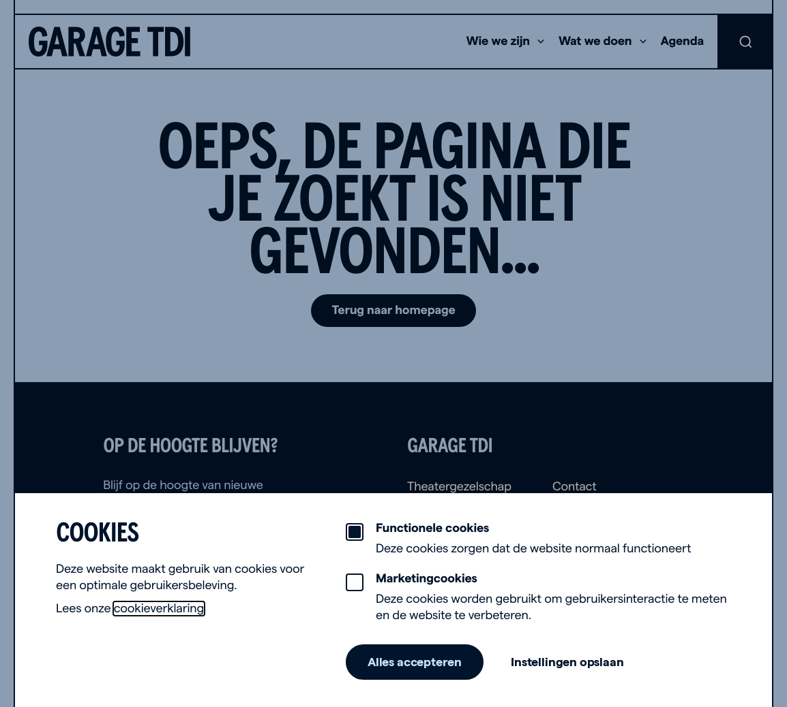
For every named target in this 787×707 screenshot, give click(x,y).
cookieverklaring (159, 609)
